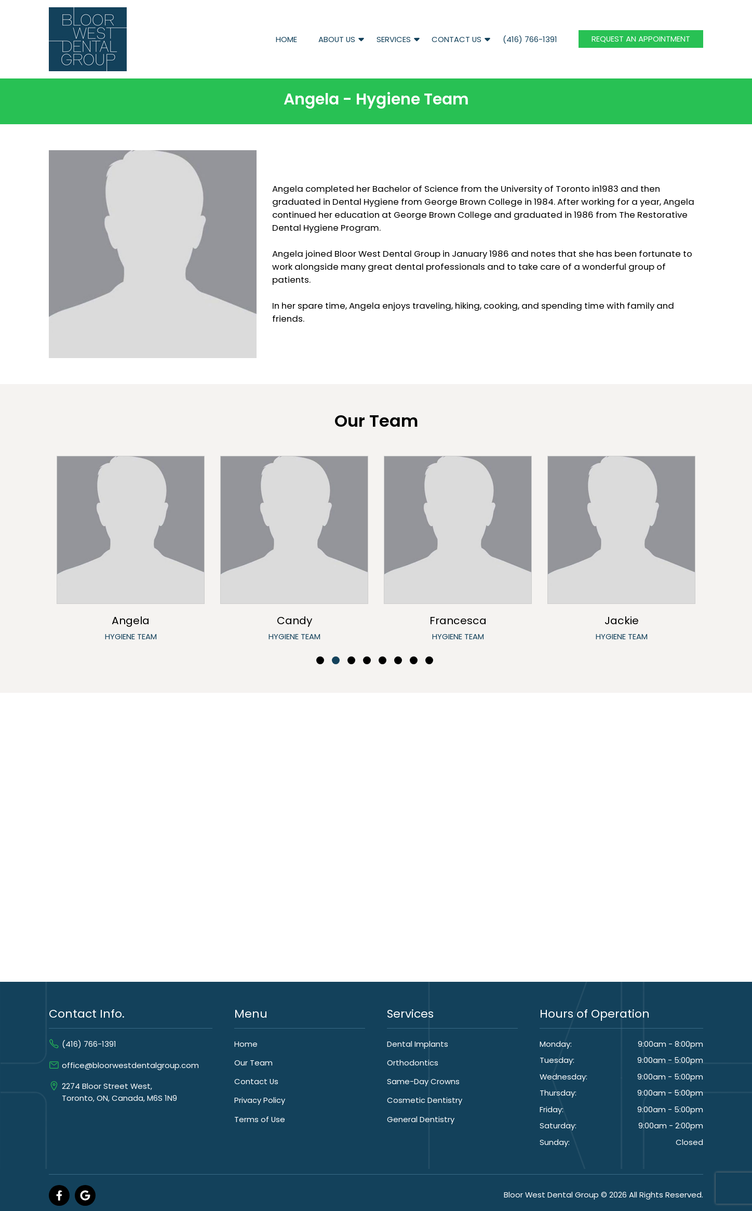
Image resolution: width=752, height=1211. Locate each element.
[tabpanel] (130, 551)
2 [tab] (336, 660)
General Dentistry (420, 1119)
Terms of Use (259, 1119)
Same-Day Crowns (423, 1081)
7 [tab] (414, 660)
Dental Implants (417, 1043)
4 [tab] (367, 660)
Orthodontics (412, 1062)
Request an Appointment (641, 38)
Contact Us (456, 39)
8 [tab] (429, 660)
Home (286, 39)
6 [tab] (398, 660)
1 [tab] (320, 660)
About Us (336, 39)
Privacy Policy (259, 1100)
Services (394, 39)
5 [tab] (382, 660)
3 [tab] (351, 660)
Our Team (253, 1062)
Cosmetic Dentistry (424, 1100)
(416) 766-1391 (530, 39)
